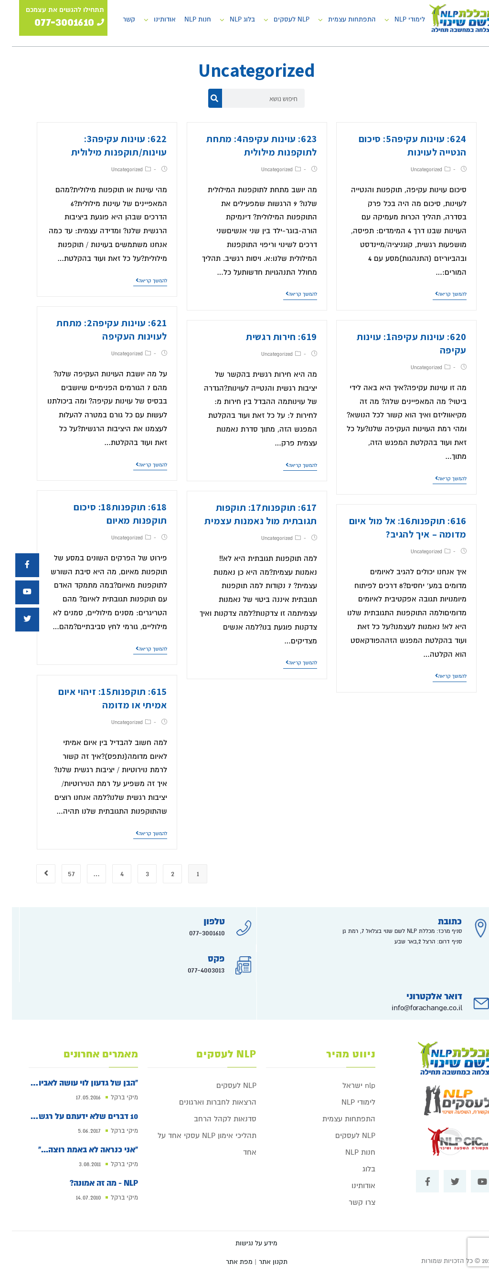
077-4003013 (194, 970)
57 (59, 874)
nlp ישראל (346, 1085)
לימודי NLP (398, 19)
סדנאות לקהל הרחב (213, 1119)
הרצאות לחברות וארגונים (205, 1102)
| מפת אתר (229, 1262)
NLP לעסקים (280, 19)
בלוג (357, 1169)
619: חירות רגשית (269, 337)
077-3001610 (195, 933)
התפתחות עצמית (340, 19)
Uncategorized (414, 169)
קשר (117, 19)
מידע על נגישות (244, 1243)
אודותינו (153, 19)
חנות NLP (185, 19)
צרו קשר (350, 1202)
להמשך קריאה (439, 294)
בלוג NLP (230, 19)
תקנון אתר (261, 1262)
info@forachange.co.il (415, 1008)
